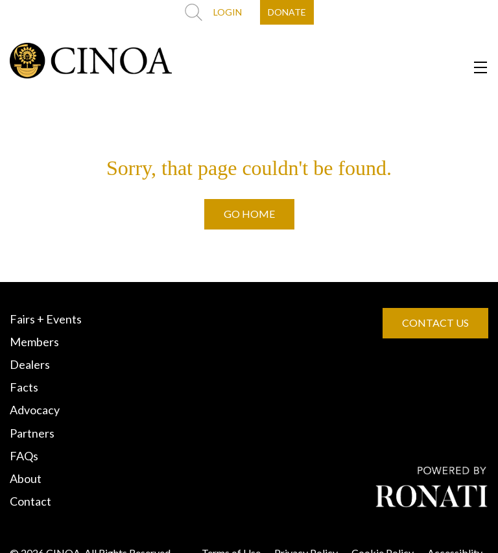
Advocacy (35, 410)
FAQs (24, 456)
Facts (24, 387)
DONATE (287, 12)
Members (34, 342)
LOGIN (227, 12)
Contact (30, 501)
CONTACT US (435, 322)
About (26, 478)
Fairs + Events (46, 319)
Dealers (30, 364)
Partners (32, 433)
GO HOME (249, 213)
